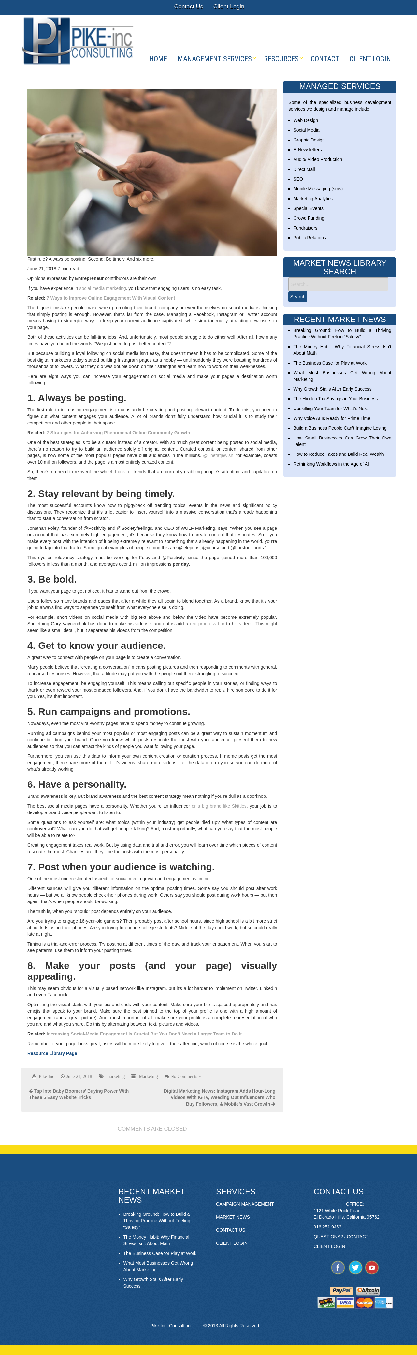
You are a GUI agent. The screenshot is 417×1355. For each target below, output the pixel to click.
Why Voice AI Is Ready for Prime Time (331, 418)
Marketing (148, 1076)
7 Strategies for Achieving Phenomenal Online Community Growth (117, 432)
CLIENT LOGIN (232, 1243)
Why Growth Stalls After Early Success (332, 389)
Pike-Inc (46, 1076)
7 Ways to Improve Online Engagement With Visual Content (110, 298)
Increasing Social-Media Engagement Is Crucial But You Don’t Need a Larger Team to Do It (144, 1033)
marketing (116, 1076)
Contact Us (188, 6)
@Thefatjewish (218, 455)
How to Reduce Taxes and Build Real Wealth (338, 454)
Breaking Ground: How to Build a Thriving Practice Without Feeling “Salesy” (156, 1221)
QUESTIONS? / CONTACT (341, 1236)
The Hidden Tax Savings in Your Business (335, 398)
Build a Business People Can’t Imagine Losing (339, 428)
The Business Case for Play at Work (330, 362)
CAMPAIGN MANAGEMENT (245, 1204)
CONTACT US (230, 1230)
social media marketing (102, 288)
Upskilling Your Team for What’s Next (330, 408)
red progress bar (207, 623)
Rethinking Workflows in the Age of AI (331, 464)
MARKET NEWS (233, 1217)
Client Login (228, 6)
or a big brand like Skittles (219, 806)
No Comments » (186, 1076)
